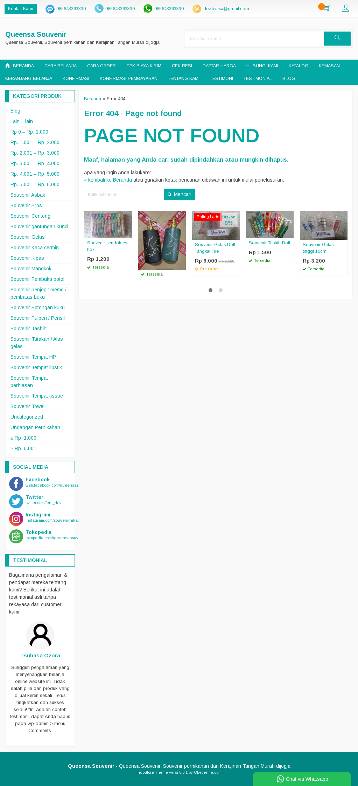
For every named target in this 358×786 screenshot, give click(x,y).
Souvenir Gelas (27, 237)
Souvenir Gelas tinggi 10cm (318, 248)
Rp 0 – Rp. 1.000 (29, 132)
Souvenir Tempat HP (33, 357)
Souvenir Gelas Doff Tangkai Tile (215, 248)
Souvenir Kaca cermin (34, 247)
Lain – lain (21, 121)
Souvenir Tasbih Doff (269, 242)
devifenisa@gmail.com (226, 8)
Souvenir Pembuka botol (37, 279)
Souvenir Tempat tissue (36, 396)
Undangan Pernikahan (35, 427)
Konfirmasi (76, 78)
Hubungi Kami (262, 65)
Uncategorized (26, 417)
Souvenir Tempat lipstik (36, 367)
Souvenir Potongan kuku (37, 307)
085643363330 (71, 8)
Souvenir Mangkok (30, 268)
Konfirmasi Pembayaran (128, 78)
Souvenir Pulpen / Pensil (37, 318)
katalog (298, 65)
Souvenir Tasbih (28, 328)
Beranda (19, 65)
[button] (337, 39)
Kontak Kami (20, 8)
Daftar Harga (219, 65)
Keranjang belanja (28, 78)
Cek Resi (182, 65)
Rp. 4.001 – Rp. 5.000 (34, 174)
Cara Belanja (60, 65)
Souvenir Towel (27, 406)
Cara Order (101, 65)
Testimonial (258, 78)
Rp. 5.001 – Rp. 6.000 (34, 184)
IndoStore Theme (152, 772)
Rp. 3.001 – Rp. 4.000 (34, 163)
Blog (288, 78)
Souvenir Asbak (27, 195)
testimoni (221, 78)
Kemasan (329, 65)
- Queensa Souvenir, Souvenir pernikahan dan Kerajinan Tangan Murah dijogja (179, 766)
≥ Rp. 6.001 (23, 448)
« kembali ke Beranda (108, 180)
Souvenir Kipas (27, 258)
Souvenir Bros (26, 205)
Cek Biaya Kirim (143, 65)
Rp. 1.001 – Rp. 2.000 (34, 142)
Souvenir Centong (30, 216)
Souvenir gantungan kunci (39, 226)
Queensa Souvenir (35, 35)
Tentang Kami (183, 78)
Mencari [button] (179, 194)
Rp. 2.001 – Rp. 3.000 (34, 153)
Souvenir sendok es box (107, 246)
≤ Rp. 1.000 (23, 438)
